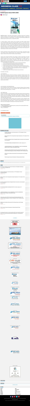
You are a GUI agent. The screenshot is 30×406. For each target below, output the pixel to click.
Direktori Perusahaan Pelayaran (22, 398)
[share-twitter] (3, 3)
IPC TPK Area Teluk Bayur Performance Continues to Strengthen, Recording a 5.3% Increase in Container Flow (11, 167)
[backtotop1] (29, 400)
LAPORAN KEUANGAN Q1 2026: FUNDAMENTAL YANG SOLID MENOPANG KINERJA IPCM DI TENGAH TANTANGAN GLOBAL (11, 192)
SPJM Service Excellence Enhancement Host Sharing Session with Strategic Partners (11, 203)
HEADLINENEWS (17, 389)
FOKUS (1, 389)
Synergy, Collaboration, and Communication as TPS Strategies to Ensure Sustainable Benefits (11, 172)
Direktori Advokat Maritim (15, 399)
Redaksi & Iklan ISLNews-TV (7, 398)
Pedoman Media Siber (13, 398)
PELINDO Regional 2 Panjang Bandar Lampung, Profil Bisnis (10, 116)
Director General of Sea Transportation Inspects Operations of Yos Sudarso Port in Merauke (12, 177)
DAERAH (1, 388)
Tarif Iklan (17, 398)
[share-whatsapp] (5, 3)
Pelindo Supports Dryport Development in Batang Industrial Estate (10, 207)
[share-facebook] (2, 3)
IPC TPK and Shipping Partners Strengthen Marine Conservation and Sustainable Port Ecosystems (12, 182)
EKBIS (16, 388)
